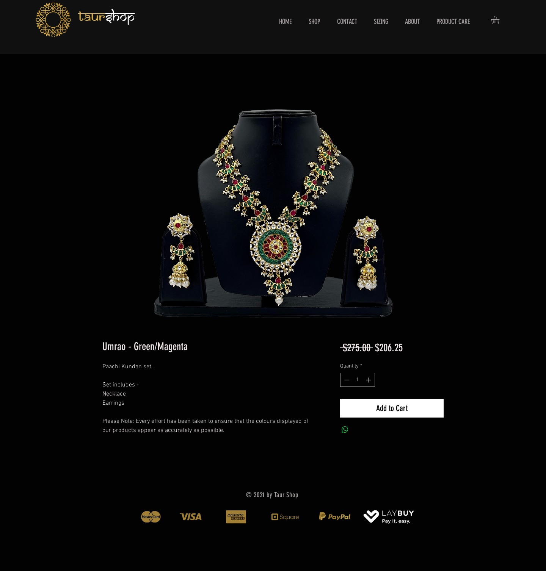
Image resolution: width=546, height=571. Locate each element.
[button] (500, 20)
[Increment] (369, 379)
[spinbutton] (357, 379)
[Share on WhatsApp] (345, 429)
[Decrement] (346, 379)
